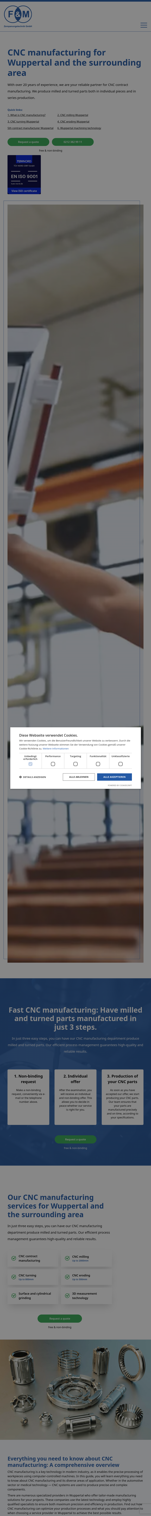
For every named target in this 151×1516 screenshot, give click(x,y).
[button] (32, 776)
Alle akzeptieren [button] (114, 776)
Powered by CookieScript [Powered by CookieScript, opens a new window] (120, 785)
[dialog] (75, 758)
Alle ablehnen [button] (78, 776)
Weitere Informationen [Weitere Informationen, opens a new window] (56, 748)
